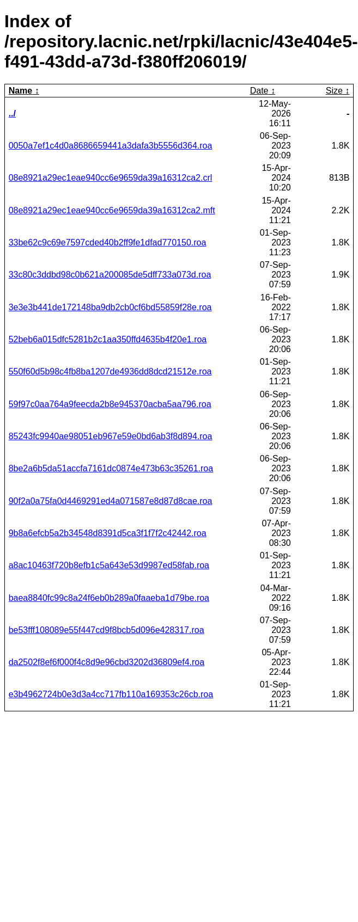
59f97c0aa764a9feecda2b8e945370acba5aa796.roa (110, 404)
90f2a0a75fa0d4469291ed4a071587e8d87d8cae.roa (111, 501)
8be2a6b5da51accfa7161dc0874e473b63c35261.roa (111, 468)
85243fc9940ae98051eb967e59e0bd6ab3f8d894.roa (111, 436)
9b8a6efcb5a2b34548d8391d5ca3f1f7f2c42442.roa (108, 533)
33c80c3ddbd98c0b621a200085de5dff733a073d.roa (110, 274)
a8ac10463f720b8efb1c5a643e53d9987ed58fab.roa (109, 565)
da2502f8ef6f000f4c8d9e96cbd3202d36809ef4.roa (106, 662)
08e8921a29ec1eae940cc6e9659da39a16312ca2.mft (112, 210)
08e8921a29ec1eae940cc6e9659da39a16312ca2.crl (111, 177)
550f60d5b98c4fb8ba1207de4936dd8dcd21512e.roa (110, 371)
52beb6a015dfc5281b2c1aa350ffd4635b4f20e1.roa (108, 339)
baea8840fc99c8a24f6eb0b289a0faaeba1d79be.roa (109, 598)
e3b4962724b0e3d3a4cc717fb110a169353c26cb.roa (111, 694)
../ (12, 113)
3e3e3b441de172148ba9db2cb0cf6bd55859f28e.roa (110, 307)
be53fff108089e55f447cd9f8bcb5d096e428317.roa (106, 630)
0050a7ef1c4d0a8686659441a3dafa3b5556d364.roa (111, 145)
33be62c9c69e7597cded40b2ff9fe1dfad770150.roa (108, 242)
